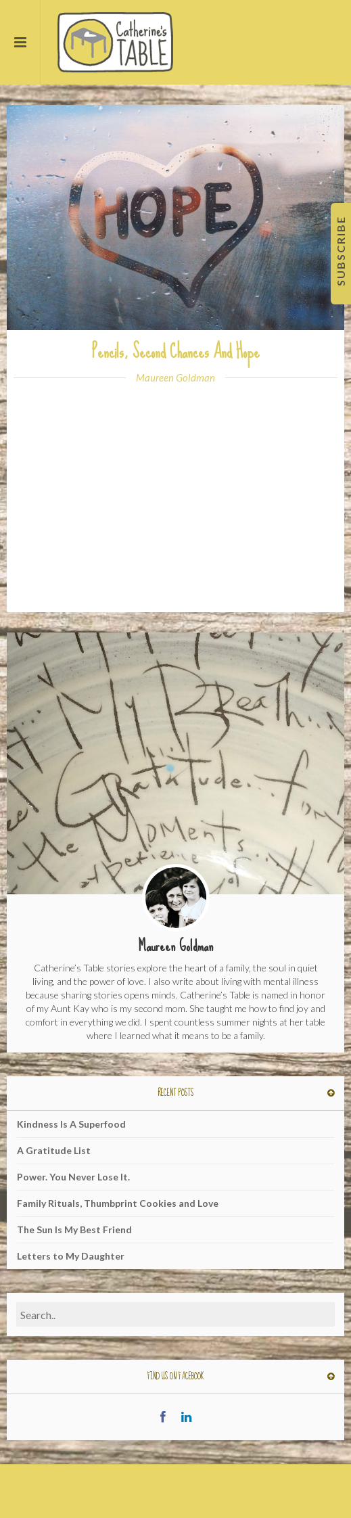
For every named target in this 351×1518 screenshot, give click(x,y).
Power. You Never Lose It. (73, 1176)
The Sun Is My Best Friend (74, 1229)
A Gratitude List (54, 1150)
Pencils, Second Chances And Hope (176, 352)
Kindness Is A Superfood (71, 1124)
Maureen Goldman (175, 377)
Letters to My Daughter (70, 1256)
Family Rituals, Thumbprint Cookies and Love (117, 1203)
